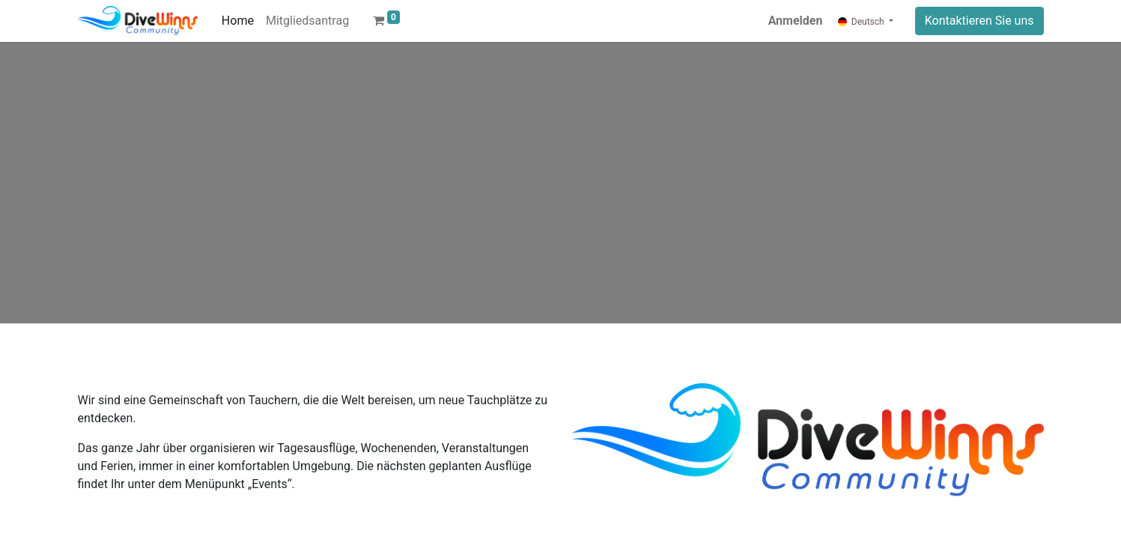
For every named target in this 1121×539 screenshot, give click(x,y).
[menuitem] (238, 21)
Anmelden (795, 20)
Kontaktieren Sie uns (979, 20)
